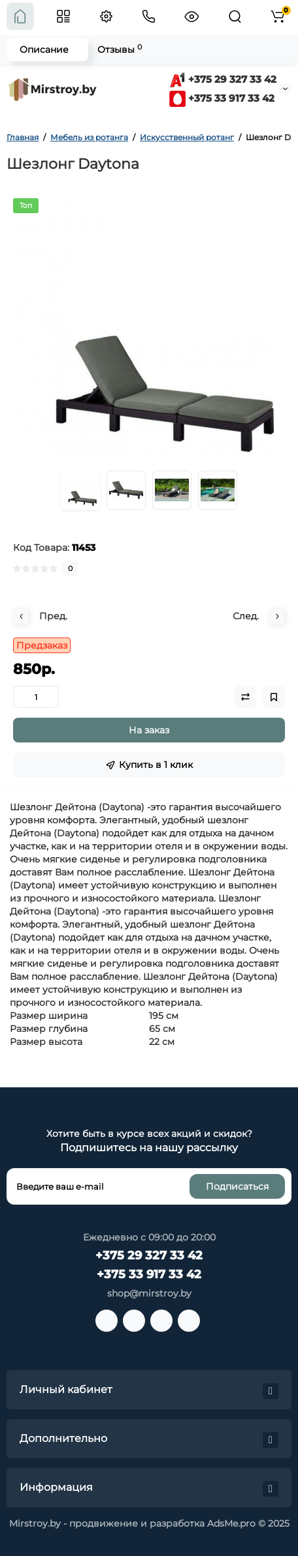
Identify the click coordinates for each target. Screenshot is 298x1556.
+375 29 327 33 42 (222, 79)
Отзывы (119, 49)
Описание (44, 49)
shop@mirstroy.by (149, 1293)
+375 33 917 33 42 (221, 98)
